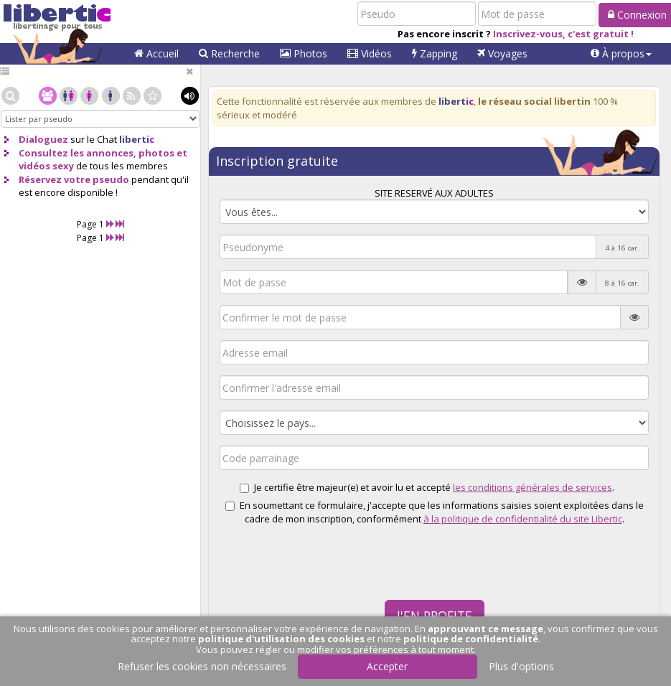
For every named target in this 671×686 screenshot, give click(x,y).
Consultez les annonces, (77, 152)
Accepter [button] (387, 666)
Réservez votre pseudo (74, 179)
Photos (303, 53)
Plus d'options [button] (521, 666)
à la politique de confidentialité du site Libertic (522, 518)
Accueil (156, 53)
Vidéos (369, 53)
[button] (621, 54)
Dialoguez (43, 139)
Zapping (434, 53)
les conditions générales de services (532, 487)
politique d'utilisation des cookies (281, 638)
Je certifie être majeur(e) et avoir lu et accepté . (434, 487)
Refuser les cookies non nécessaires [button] (202, 666)
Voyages (502, 53)
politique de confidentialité (470, 638)
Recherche (229, 53)
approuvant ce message (485, 628)
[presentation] (307, 555)
